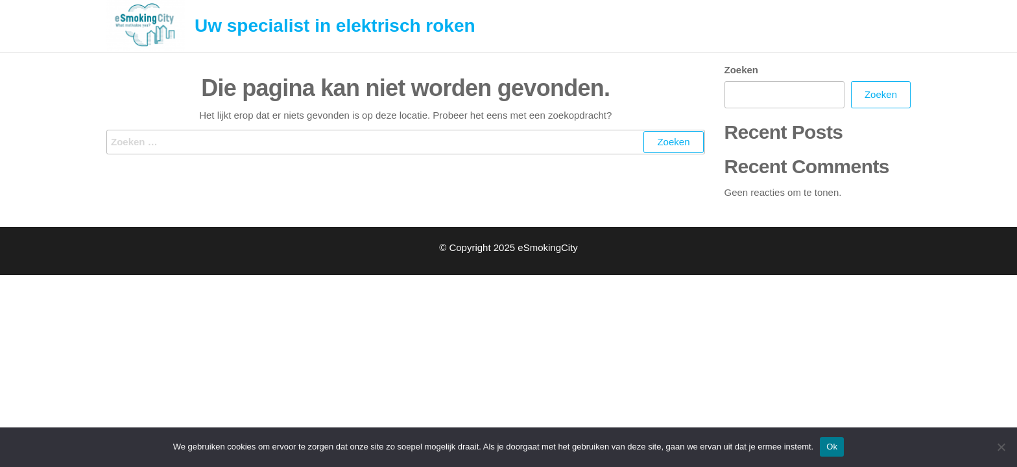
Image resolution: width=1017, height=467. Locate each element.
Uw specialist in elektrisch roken (335, 26)
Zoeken (741, 69)
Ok (831, 446)
